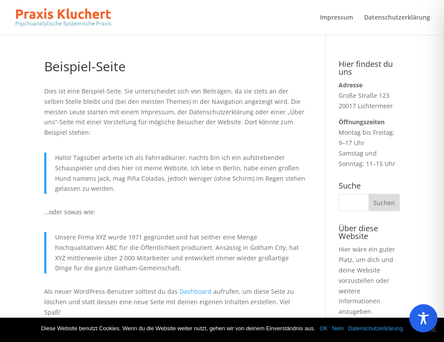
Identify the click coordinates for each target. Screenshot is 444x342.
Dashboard (196, 291)
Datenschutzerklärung (397, 17)
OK (324, 328)
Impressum (336, 17)
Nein (338, 328)
